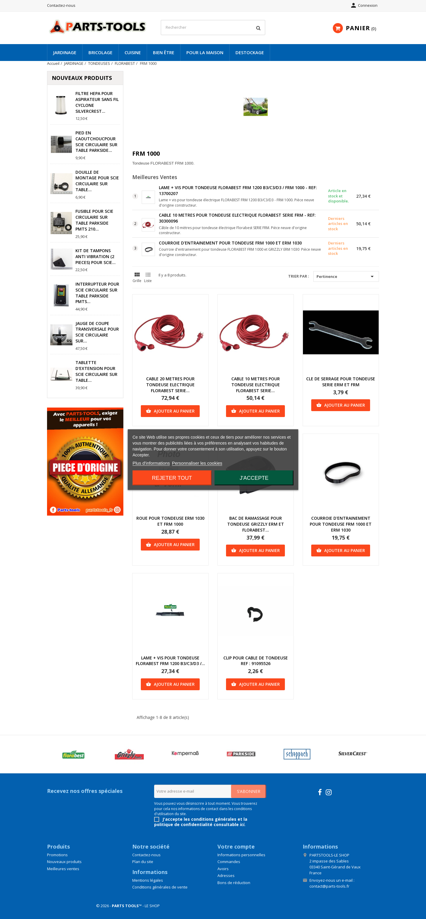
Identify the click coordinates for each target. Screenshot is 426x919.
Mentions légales (147, 880)
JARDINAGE (64, 52)
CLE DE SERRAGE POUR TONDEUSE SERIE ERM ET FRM (340, 381)
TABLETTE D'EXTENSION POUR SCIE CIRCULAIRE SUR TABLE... (96, 371)
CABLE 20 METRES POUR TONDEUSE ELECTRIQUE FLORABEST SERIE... (170, 384)
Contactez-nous (61, 5)
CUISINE (133, 52)
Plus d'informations (151, 462)
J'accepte (254, 478)
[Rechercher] (213, 27)
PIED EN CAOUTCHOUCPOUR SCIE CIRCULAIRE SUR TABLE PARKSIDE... (96, 141)
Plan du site (142, 861)
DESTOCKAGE (249, 52)
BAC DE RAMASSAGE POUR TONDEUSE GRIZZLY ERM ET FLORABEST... (255, 524)
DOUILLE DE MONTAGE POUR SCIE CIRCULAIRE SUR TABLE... (97, 180)
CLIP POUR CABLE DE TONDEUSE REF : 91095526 (255, 661)
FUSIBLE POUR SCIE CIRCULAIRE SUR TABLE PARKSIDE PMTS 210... (94, 219)
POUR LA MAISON (204, 52)
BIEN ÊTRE (163, 52)
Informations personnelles (241, 854)
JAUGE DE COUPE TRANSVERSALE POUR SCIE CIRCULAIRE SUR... (97, 332)
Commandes (228, 861)
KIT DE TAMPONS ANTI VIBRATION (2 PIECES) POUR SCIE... (95, 256)
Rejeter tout (172, 478)
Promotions (57, 854)
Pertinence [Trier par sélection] (346, 276)
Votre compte (236, 846)
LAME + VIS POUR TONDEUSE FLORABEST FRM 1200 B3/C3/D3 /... (170, 661)
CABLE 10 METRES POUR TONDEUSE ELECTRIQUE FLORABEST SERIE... (255, 384)
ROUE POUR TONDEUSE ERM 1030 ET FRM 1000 (170, 521)
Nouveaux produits (64, 861)
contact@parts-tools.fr (329, 886)
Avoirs (223, 868)
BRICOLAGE (100, 52)
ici (242, 824)
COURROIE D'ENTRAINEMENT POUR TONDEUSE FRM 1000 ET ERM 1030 (230, 243)
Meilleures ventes (63, 868)
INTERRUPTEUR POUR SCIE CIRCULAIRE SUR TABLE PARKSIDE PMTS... (97, 292)
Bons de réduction (233, 882)
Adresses (226, 875)
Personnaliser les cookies (197, 462)
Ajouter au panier (170, 411)
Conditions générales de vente (160, 887)
